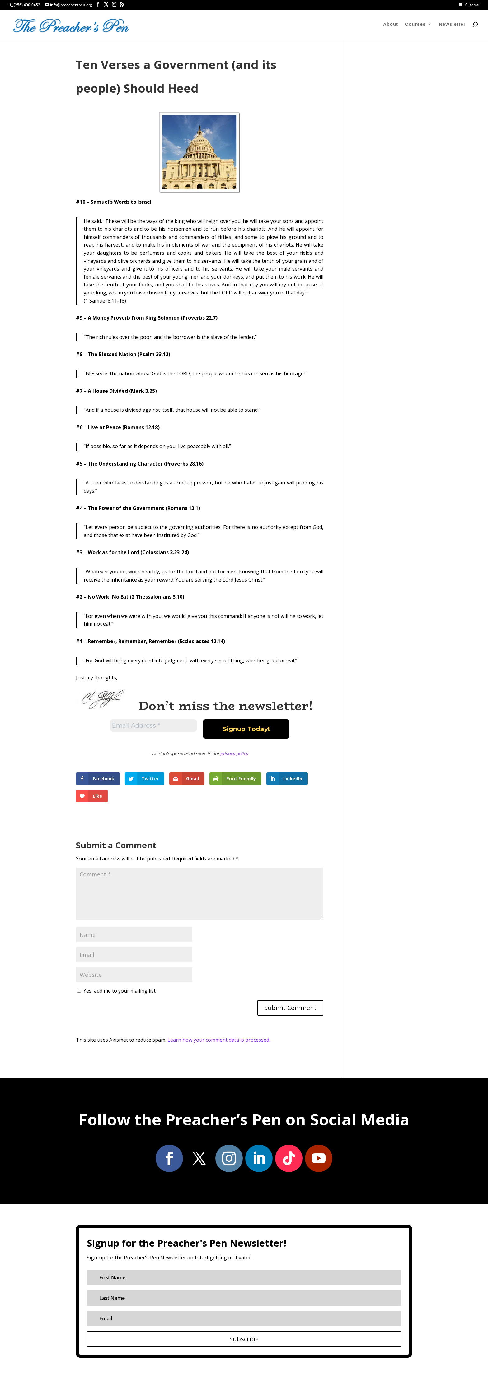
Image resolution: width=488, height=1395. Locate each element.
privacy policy (234, 753)
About (390, 25)
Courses (415, 25)
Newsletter (452, 25)
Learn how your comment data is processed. (218, 1039)
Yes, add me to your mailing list (116, 990)
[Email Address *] (153, 725)
